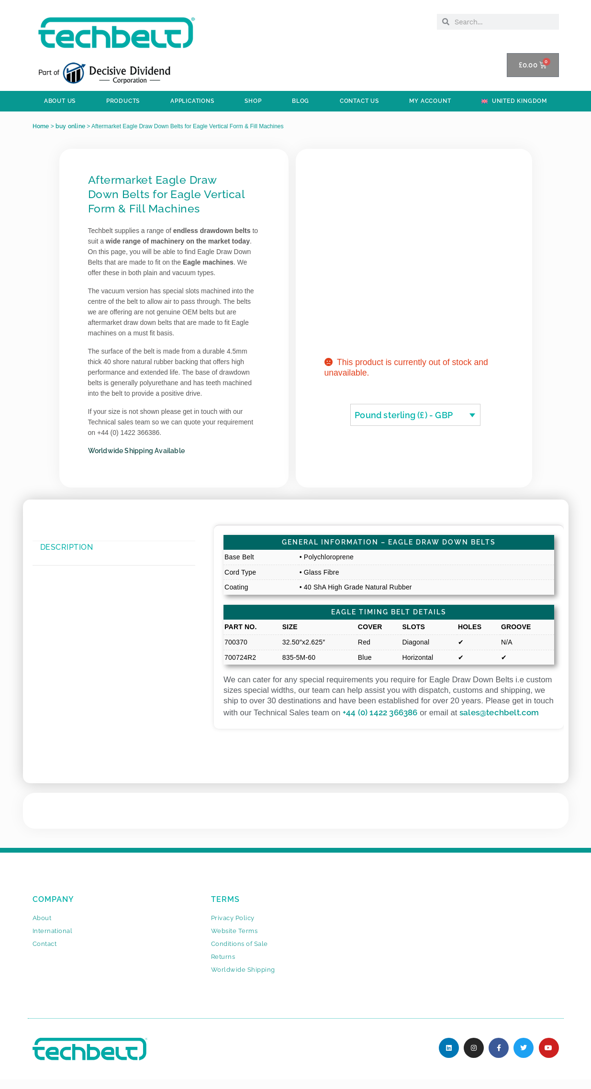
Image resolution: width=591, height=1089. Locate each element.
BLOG (300, 101)
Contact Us (359, 101)
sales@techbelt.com (499, 712)
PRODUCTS (123, 101)
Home (41, 126)
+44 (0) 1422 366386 (380, 712)
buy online (70, 126)
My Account (430, 101)
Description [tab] (66, 547)
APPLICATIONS (192, 101)
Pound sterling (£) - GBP (404, 415)
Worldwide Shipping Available (136, 451)
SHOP (253, 101)
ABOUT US (60, 101)
